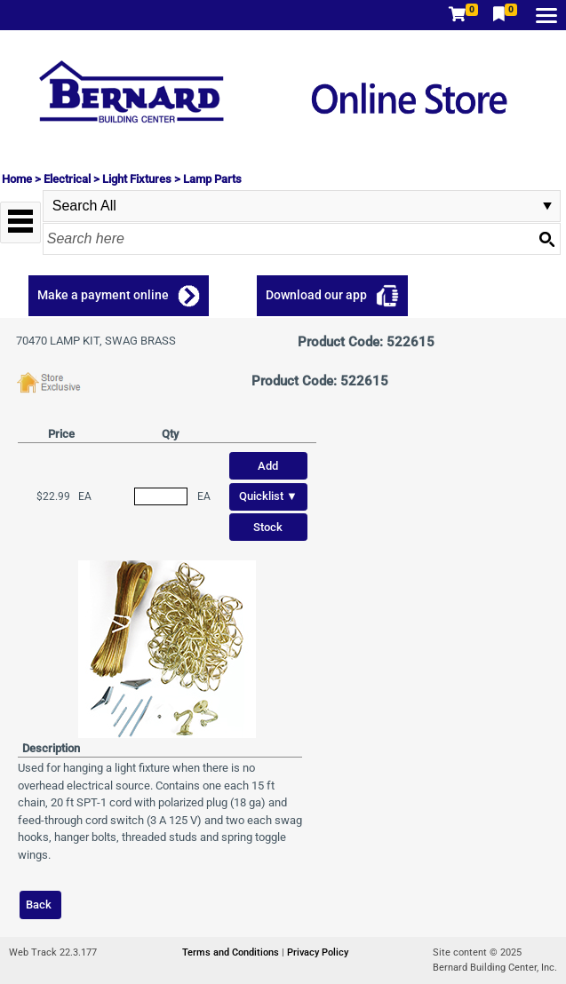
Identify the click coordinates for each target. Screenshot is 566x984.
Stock (268, 527)
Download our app (316, 295)
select (547, 206)
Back (39, 904)
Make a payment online (103, 295)
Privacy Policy (317, 952)
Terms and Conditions (232, 952)
